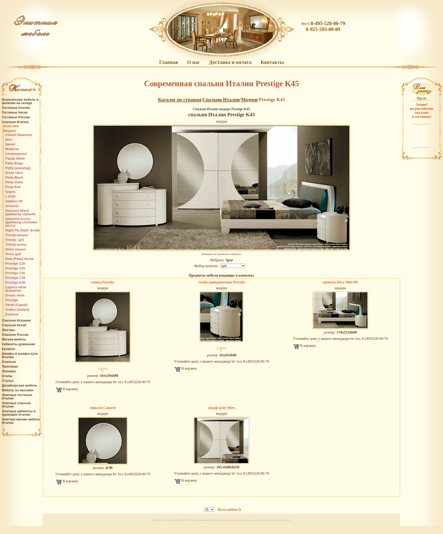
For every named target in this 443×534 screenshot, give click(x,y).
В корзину (70, 389)
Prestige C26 (15, 273)
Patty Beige (14, 163)
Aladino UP (14, 201)
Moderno (12, 149)
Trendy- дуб (14, 240)
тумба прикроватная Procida (221, 282)
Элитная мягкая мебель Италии (21, 421)
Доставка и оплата (230, 62)
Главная (168, 62)
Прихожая (10, 366)
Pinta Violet (14, 182)
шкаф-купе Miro (221, 408)
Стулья (8, 380)
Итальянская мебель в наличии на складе (20, 101)
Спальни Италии (15, 122)
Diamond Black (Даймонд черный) (20, 212)
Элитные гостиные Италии (17, 396)
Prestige (11, 300)
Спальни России (15, 334)
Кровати (8, 349)
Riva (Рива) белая (19, 259)
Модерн (10, 131)
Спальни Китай (14, 325)
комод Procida (102, 282)
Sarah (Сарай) (16, 305)
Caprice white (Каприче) (16, 289)
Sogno (10, 192)
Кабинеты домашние (18, 344)
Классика (11, 126)
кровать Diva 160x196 (340, 282)
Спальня (9, 362)
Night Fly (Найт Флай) (22, 230)
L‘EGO (10, 196)
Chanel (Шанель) (18, 135)
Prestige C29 (15, 278)
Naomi (10, 144)
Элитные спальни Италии (16, 404)
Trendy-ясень (16, 244)
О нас (193, 62)
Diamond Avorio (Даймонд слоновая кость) (21, 222)
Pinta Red (12, 187)
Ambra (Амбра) (17, 309)
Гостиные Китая (15, 112)
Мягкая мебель (14, 339)
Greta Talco (14, 173)
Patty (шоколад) (17, 168)
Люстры (8, 330)
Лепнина (9, 371)
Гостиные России (16, 117)
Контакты (272, 62)
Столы (7, 376)
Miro (8, 139)
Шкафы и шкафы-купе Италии (20, 355)
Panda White (15, 158)
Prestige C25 (15, 268)
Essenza (12, 314)
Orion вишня (15, 249)
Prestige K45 (15, 282)
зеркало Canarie (103, 408)
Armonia (12, 206)
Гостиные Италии (16, 108)
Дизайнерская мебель (19, 385)
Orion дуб (13, 254)
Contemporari (16, 154)
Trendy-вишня (16, 235)
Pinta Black (14, 177)
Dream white (15, 295)
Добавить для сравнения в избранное (221, 254)
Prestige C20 (15, 263)
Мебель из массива (17, 390)
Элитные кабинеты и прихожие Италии (19, 413)
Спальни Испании (16, 320)
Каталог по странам (179, 99)
